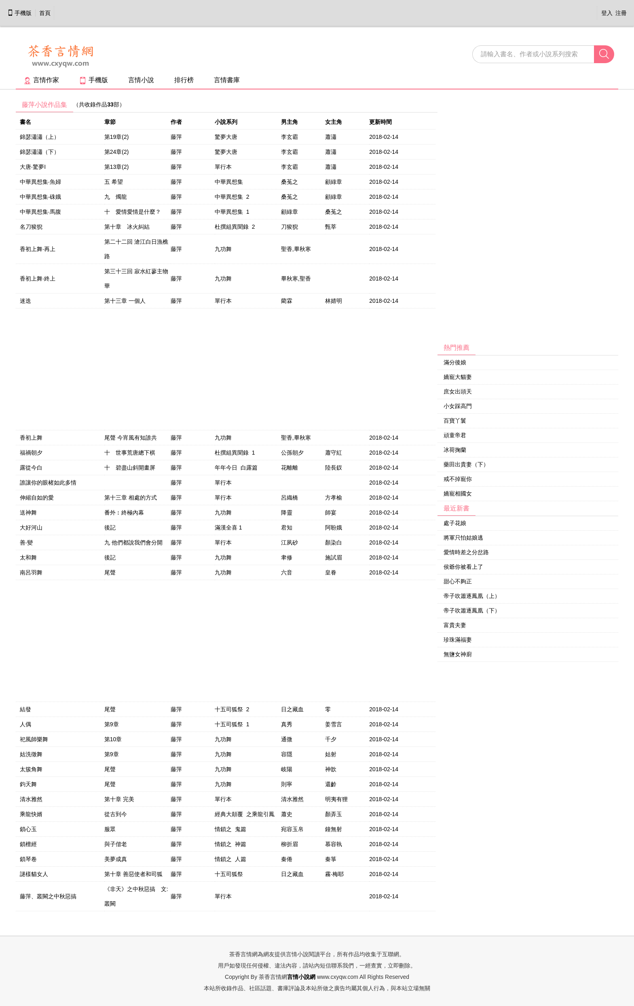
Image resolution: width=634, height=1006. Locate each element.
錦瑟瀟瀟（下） (39, 152)
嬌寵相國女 (458, 493)
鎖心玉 (28, 829)
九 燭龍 (115, 197)
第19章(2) (116, 137)
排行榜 (184, 80)
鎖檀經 (28, 844)
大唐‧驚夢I (33, 167)
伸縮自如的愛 (37, 497)
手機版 (19, 13)
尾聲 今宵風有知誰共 (130, 437)
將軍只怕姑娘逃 (463, 537)
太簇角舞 (31, 769)
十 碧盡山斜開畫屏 (129, 467)
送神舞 (28, 512)
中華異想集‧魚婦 (40, 182)
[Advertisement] (498, 219)
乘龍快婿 (31, 814)
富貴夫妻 (455, 625)
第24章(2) (116, 152)
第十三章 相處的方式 (130, 497)
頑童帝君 (455, 435)
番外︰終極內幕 (124, 512)
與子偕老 (115, 844)
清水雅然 (31, 799)
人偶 (25, 724)
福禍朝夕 (31, 452)
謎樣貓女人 (34, 874)
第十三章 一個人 (125, 301)
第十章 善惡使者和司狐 (133, 874)
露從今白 (31, 467)
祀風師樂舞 (34, 739)
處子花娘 (455, 523)
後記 (110, 527)
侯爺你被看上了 (463, 567)
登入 (607, 13)
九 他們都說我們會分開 (133, 542)
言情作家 (41, 80)
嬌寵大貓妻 (458, 377)
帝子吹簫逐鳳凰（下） (472, 610)
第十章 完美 (119, 799)
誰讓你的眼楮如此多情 (48, 482)
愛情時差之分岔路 (466, 552)
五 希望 (113, 182)
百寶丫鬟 (455, 420)
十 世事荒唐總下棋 (129, 452)
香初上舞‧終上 (37, 278)
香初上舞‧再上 (37, 249)
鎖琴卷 (28, 859)
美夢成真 (115, 859)
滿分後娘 (455, 362)
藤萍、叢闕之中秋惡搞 (48, 896)
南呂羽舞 (31, 572)
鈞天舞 (28, 784)
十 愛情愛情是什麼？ (132, 211)
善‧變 (26, 542)
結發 (25, 709)
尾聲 (110, 572)
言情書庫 (227, 80)
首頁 (45, 13)
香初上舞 (31, 437)
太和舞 (28, 557)
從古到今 (115, 814)
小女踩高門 (458, 406)
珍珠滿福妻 (458, 639)
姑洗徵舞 (31, 754)
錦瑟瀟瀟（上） (39, 137)
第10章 (113, 739)
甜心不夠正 (458, 581)
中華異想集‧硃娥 (40, 197)
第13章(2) (116, 167)
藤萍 (176, 137)
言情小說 (141, 80)
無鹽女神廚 (458, 654)
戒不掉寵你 (458, 479)
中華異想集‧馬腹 (40, 211)
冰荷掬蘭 (455, 450)
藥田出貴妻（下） (466, 464)
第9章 (111, 724)
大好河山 (31, 527)
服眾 (110, 829)
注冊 (621, 13)
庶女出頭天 (458, 391)
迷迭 (25, 301)
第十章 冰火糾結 (127, 226)
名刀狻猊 (31, 226)
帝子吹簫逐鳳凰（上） (472, 596)
